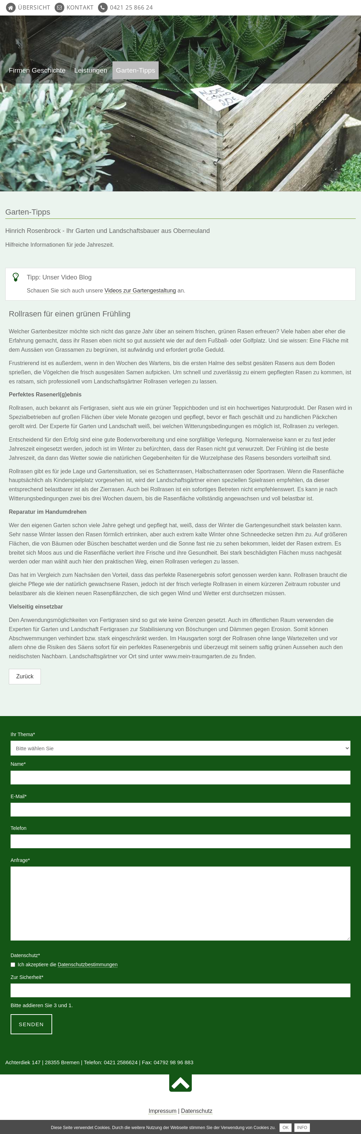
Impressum (162, 1111)
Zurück (24, 676)
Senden (31, 1024)
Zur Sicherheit (27, 976)
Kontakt (80, 7)
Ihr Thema (23, 733)
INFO (302, 1127)
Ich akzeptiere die (67, 965)
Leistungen (90, 70)
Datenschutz (197, 1111)
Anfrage (22, 859)
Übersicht (34, 7)
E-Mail (22, 795)
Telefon (18, 828)
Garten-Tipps (135, 70)
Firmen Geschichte (37, 70)
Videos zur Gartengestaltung (140, 291)
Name (22, 763)
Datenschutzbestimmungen (88, 964)
